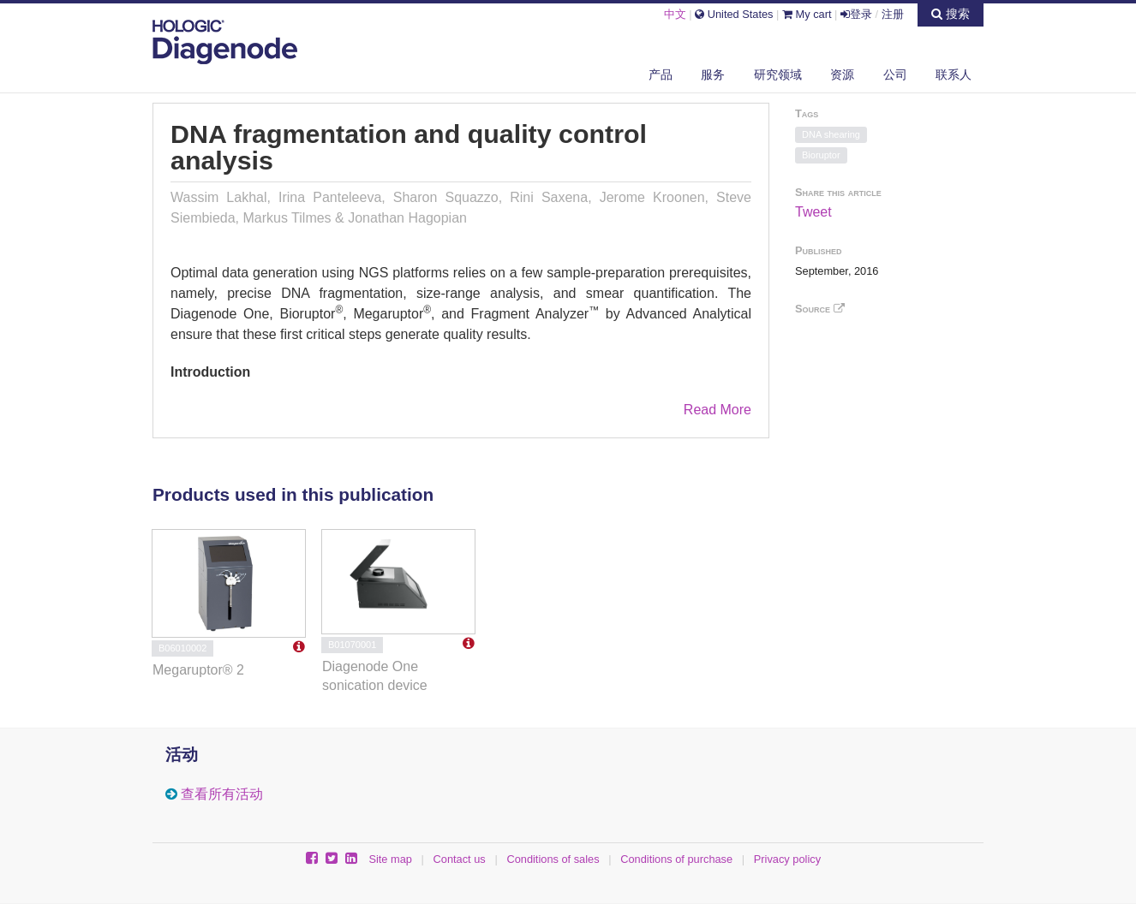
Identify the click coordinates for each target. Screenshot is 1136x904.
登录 (856, 14)
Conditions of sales (552, 859)
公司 (895, 74)
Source (820, 308)
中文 (675, 14)
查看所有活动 (222, 794)
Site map (390, 859)
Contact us (459, 859)
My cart (807, 14)
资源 (842, 74)
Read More (717, 409)
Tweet (813, 212)
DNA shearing (831, 134)
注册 (893, 14)
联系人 (954, 74)
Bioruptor (821, 155)
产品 (661, 74)
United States (734, 14)
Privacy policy (787, 859)
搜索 (950, 14)
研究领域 (778, 74)
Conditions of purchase (676, 859)
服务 (713, 74)
